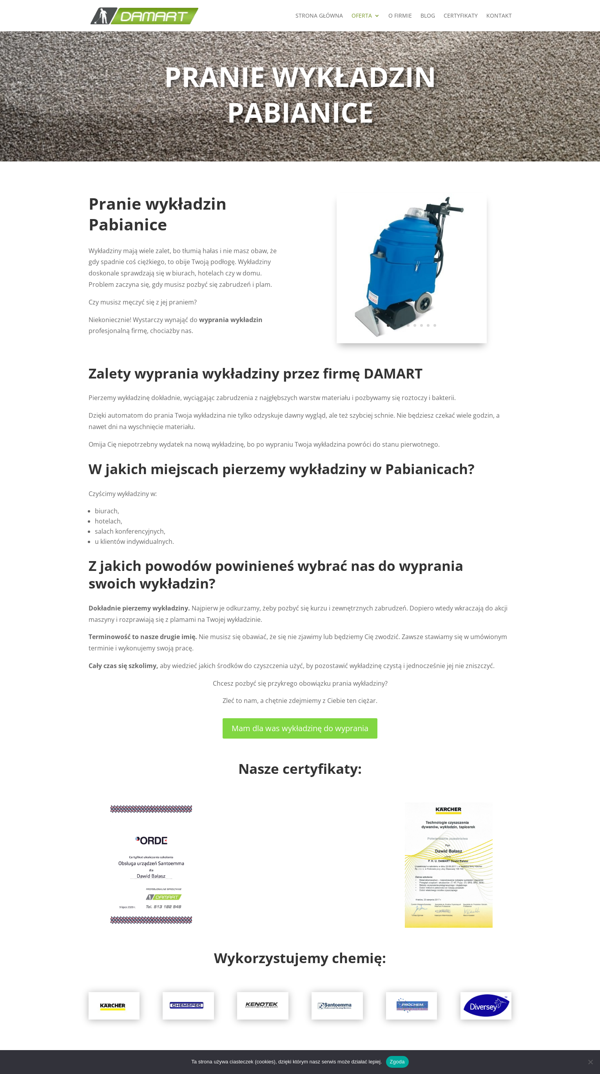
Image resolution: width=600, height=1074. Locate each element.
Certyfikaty (461, 16)
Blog (428, 16)
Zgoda (397, 1062)
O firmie (400, 16)
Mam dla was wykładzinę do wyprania (300, 728)
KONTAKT (499, 16)
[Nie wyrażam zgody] (590, 1062)
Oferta (362, 16)
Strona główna (319, 16)
